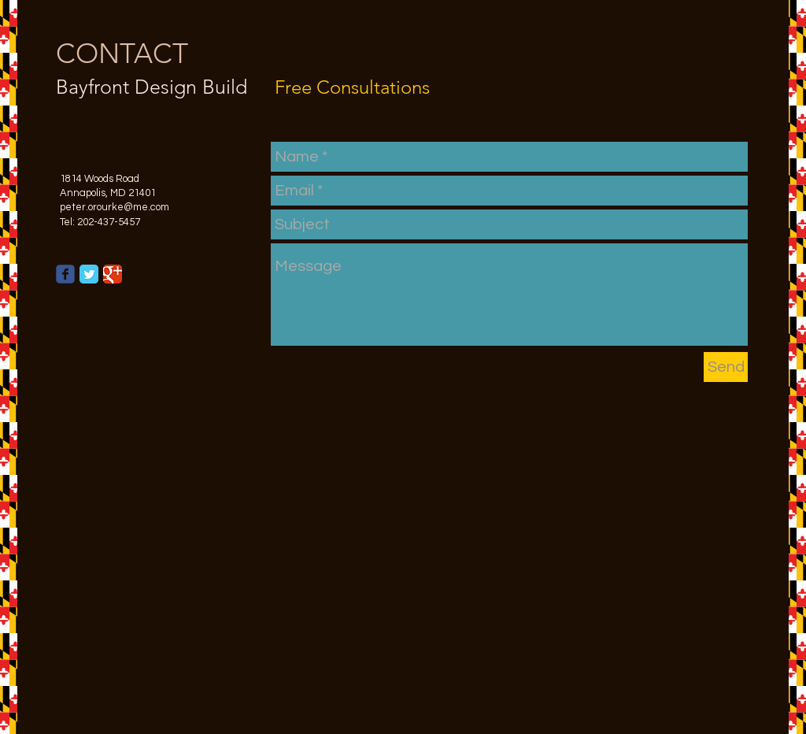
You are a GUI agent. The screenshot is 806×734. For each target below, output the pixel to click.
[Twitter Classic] (88, 274)
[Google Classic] (112, 274)
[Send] (726, 367)
